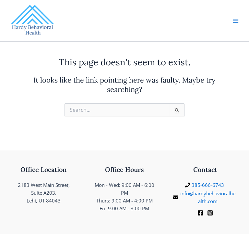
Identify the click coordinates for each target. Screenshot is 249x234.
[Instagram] (210, 213)
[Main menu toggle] (236, 21)
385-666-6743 (208, 185)
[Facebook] (200, 213)
